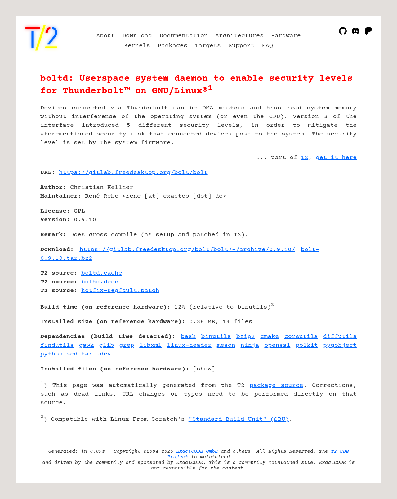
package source (276, 385)
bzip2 (245, 336)
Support (241, 45)
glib (106, 345)
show (204, 369)
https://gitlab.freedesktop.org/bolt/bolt (133, 172)
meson (226, 345)
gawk (86, 345)
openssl (277, 345)
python (51, 354)
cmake (269, 336)
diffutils (340, 336)
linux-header (189, 345)
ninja (250, 345)
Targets (208, 45)
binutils (216, 336)
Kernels (137, 45)
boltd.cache (101, 273)
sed (72, 354)
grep (126, 345)
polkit (307, 345)
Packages (172, 45)
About (105, 35)
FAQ (267, 45)
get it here (336, 157)
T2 (304, 157)
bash (188, 336)
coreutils (301, 336)
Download (137, 35)
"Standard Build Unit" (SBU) (239, 419)
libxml (150, 345)
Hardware (286, 35)
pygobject (340, 345)
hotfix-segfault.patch (120, 290)
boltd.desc (99, 282)
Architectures (239, 35)
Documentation (183, 35)
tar (86, 354)
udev (103, 354)
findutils (57, 345)
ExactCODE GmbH (197, 451)
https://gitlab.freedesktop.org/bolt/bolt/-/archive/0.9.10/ (187, 249)
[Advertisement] (338, 209)
